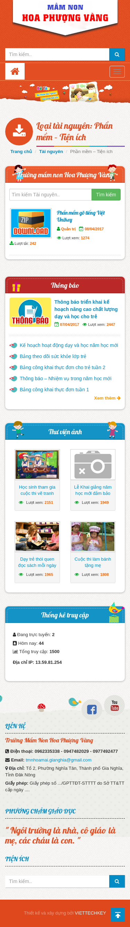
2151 (49, 502)
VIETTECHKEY (90, 913)
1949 (104, 502)
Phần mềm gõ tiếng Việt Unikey (81, 216)
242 (33, 243)
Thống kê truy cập (65, 614)
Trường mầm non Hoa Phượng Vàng (65, 174)
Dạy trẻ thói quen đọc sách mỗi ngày (37, 562)
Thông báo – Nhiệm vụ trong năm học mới (65, 378)
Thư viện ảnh (65, 431)
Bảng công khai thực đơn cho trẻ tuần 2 (62, 367)
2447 (110, 324)
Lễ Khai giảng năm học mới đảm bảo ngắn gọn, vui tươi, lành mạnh (93, 496)
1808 (104, 574)
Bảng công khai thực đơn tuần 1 (54, 389)
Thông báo (65, 285)
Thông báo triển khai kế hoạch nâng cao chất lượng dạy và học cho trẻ (86, 309)
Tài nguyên (51, 151)
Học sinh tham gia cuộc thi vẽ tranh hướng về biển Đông (37, 493)
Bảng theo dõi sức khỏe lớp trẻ (53, 356)
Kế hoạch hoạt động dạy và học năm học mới (69, 345)
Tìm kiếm (106, 194)
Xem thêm (107, 398)
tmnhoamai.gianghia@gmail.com (59, 760)
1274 (85, 238)
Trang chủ (21, 151)
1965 (49, 574)
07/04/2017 (69, 324)
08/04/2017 (94, 229)
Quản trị (68, 229)
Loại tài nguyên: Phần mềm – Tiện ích (74, 131)
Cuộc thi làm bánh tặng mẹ (93, 562)
